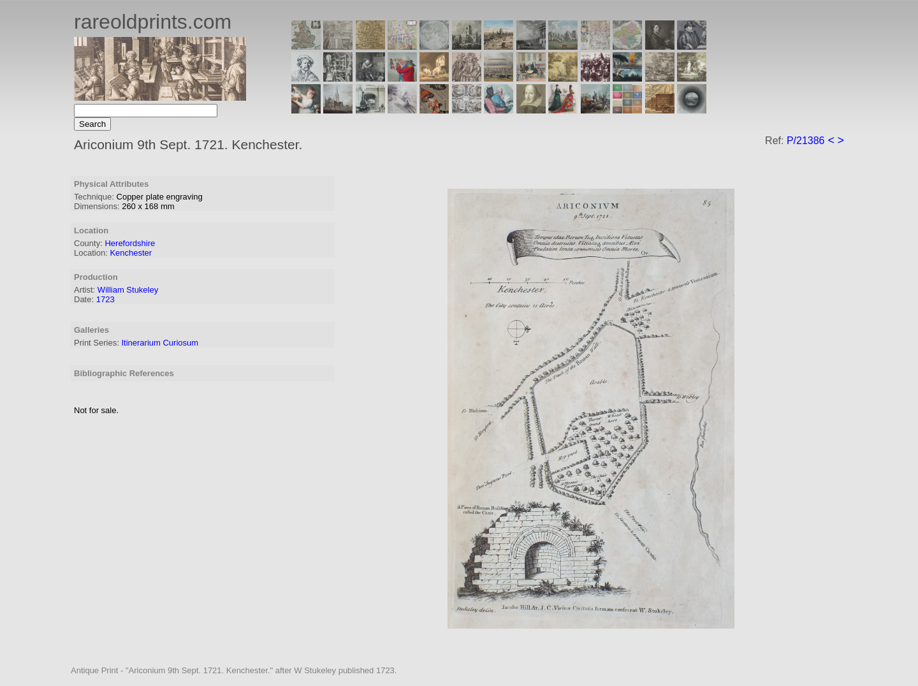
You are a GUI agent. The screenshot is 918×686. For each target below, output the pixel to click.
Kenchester (131, 253)
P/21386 (806, 140)
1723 (105, 299)
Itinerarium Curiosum (159, 342)
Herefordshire (130, 243)
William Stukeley (128, 290)
